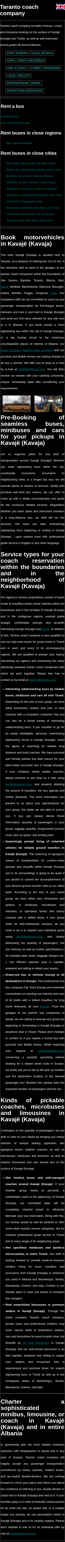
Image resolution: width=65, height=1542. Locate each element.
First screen (17, 53)
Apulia (45, 629)
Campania (17, 143)
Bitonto (44, 163)
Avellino (38, 189)
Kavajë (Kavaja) (13, 195)
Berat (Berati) (40, 208)
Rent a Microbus (31, 60)
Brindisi (16, 163)
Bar (43, 214)
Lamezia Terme (25, 176)
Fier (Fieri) (22, 182)
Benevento (43, 195)
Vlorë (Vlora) (11, 182)
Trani (17, 169)
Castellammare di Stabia (31, 201)
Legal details (42, 53)
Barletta (31, 169)
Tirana (56, 208)
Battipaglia (48, 176)
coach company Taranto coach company (27, 350)
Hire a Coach (17, 68)
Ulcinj (49, 208)
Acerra (21, 220)
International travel (24, 83)
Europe (44, 1006)
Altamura (25, 163)
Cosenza (49, 169)
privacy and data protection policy (15, 123)
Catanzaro (37, 176)
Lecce (33, 163)
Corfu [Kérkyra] (12, 201)
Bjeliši (28, 220)
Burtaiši (35, 220)
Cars (11, 60)
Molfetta (52, 163)
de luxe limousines (36, 1342)
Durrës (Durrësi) (50, 189)
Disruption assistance (25, 90)
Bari (38, 163)
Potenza (44, 182)
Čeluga (43, 220)
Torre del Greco (13, 214)
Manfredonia (11, 176)
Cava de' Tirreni (27, 189)
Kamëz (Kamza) (28, 214)
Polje (38, 214)
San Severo (34, 182)
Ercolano (50, 214)
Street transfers (45, 68)
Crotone (58, 169)
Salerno (52, 182)
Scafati (59, 195)
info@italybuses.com (10, 116)
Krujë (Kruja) (11, 220)
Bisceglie (10, 169)
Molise (9, 143)
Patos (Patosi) (12, 189)
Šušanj (50, 220)
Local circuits (18, 75)
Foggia (52, 195)
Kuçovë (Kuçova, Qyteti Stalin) (19, 208)
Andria (24, 169)
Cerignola (40, 169)
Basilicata (27, 143)
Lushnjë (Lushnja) (29, 195)
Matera (9, 163)
